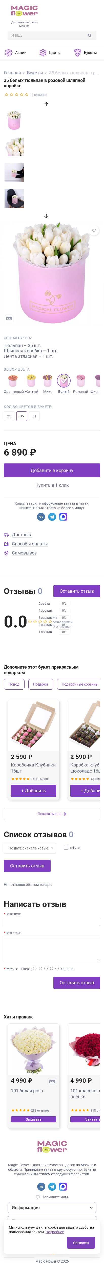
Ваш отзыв (14, 933)
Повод (14, 684)
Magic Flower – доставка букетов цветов (41, 1165)
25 (9, 416)
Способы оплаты (30, 543)
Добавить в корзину (52, 470)
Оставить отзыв (77, 591)
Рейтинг (11, 969)
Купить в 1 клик (52, 485)
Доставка (22, 534)
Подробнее (55, 1232)
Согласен (81, 1243)
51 (34, 416)
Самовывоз (24, 553)
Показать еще (52, 814)
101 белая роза (27, 1090)
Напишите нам (54, 1197)
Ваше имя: (13, 914)
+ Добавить (33, 790)
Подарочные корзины (80, 684)
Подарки (40, 684)
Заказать (33, 1119)
